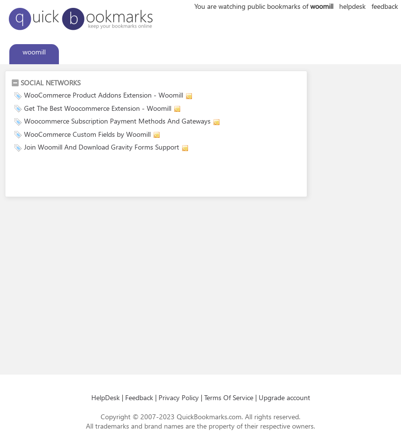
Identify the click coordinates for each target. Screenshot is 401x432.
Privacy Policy (179, 397)
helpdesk (352, 6)
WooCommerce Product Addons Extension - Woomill (103, 95)
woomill (34, 51)
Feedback (139, 397)
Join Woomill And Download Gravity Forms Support (101, 147)
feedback (385, 6)
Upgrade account (284, 397)
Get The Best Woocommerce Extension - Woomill (97, 108)
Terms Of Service (228, 397)
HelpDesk (105, 397)
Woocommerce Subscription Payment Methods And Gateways (117, 121)
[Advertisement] (126, 176)
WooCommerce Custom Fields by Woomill (87, 134)
